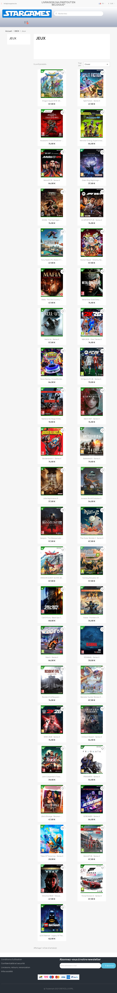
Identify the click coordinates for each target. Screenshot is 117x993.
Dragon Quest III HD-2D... (51, 101)
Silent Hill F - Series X (92, 419)
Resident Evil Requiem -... (52, 697)
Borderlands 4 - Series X (51, 458)
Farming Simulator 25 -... (91, 578)
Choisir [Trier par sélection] (97, 64)
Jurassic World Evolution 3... (92, 498)
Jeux (12, 38)
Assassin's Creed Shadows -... (52, 140)
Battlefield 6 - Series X (91, 458)
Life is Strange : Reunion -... (51, 816)
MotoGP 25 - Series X (52, 180)
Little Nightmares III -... (51, 498)
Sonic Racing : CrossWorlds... (51, 379)
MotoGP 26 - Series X (92, 856)
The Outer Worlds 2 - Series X (91, 538)
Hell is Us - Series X (52, 339)
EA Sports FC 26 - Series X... (91, 379)
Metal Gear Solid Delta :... (91, 299)
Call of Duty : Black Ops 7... (52, 617)
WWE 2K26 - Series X (52, 737)
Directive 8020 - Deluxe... (52, 896)
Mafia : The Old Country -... (51, 299)
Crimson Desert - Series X (92, 737)
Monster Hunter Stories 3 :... (92, 697)
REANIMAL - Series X (91, 657)
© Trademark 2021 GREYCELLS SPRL (58, 989)
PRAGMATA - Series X (92, 776)
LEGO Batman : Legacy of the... (52, 935)
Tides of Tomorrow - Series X (52, 856)
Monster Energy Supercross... (92, 140)
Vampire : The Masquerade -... (51, 538)
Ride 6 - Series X (52, 657)
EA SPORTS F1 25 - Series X (91, 220)
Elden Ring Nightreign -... (91, 180)
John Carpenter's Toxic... (52, 776)
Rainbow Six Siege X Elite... (52, 419)
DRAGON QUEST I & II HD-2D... (52, 578)
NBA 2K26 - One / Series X (92, 339)
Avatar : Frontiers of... (91, 617)
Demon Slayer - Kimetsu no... (91, 260)
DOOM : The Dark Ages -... (52, 220)
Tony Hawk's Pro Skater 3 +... (52, 260)
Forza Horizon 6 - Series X (92, 896)
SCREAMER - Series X (91, 816)
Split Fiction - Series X (91, 101)
